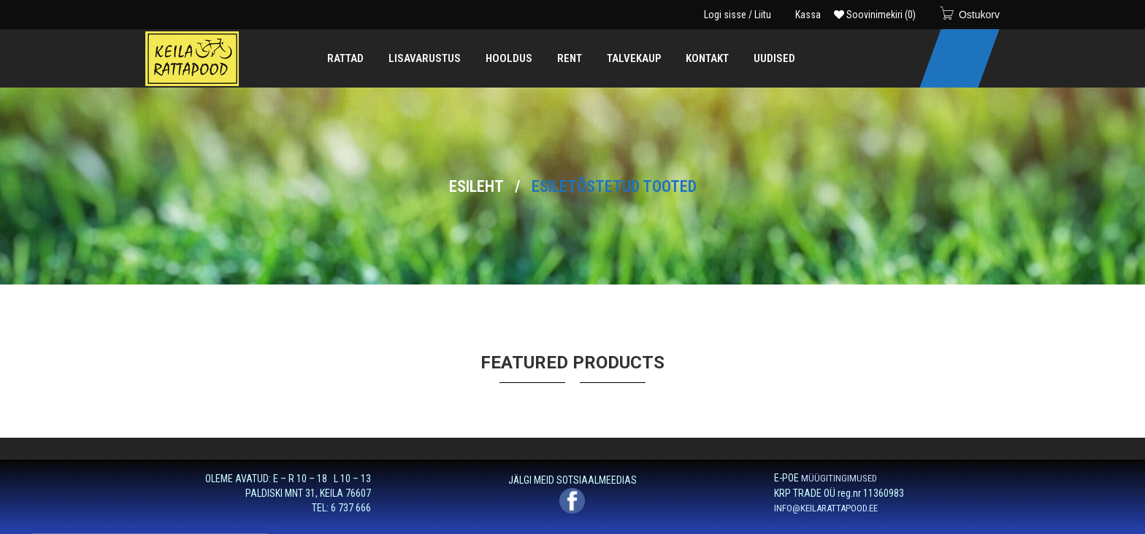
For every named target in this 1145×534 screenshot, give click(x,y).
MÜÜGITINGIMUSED (839, 478)
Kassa (808, 14)
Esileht (476, 186)
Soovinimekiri (875, 15)
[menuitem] (345, 58)
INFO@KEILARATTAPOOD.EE (826, 508)
